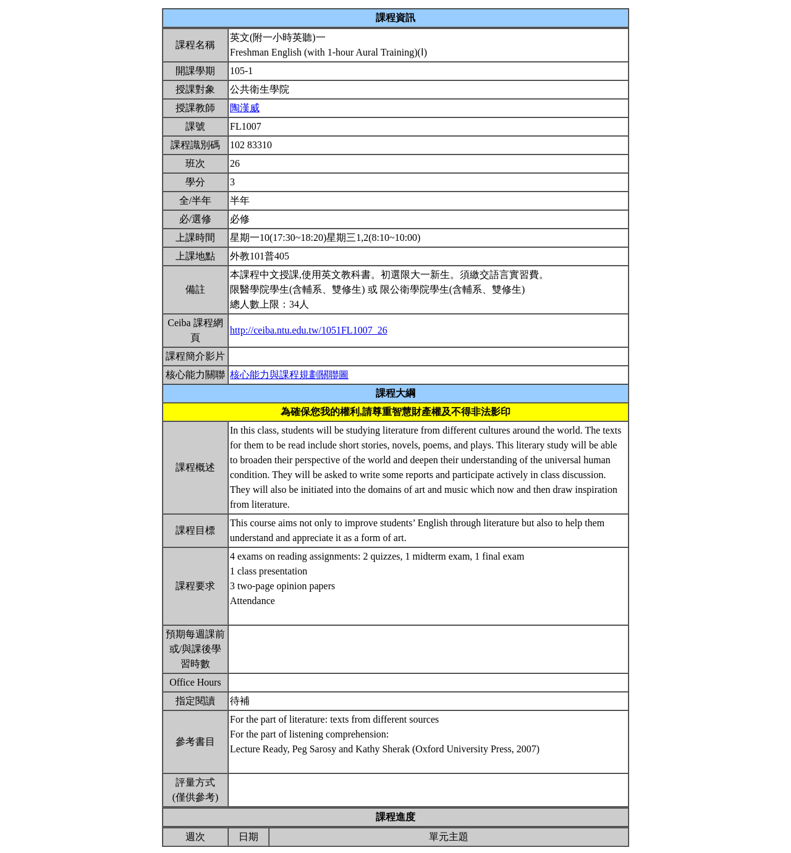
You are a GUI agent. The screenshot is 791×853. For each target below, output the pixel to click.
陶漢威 (245, 108)
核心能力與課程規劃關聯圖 (289, 374)
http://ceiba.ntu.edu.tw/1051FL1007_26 (308, 330)
